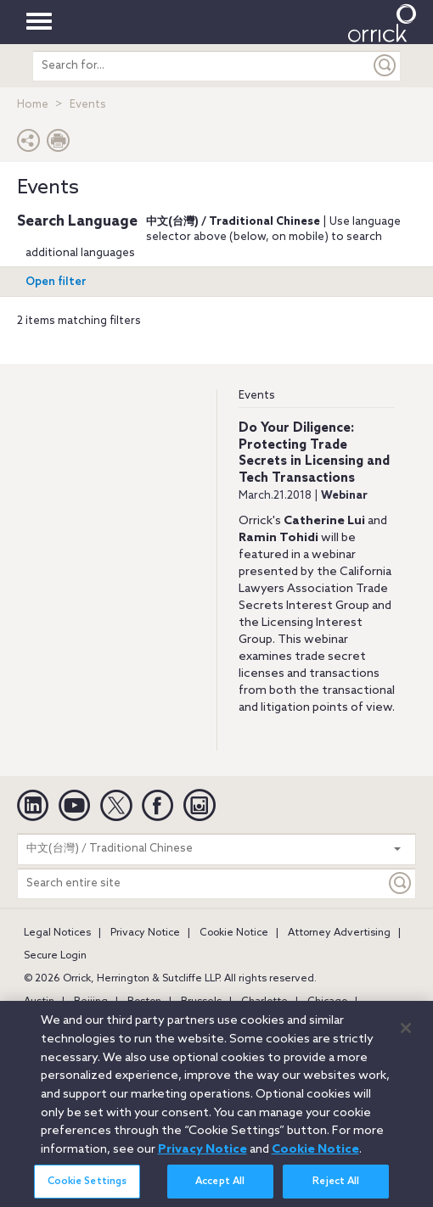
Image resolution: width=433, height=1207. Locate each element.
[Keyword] (400, 883)
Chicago (327, 1002)
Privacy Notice (145, 933)
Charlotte (264, 1002)
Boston (144, 1002)
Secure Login (55, 956)
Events (257, 395)
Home (32, 104)
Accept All (220, 1188)
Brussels (201, 1002)
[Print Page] (58, 145)
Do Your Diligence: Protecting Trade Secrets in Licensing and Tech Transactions (314, 453)
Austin (39, 1002)
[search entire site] (201, 65)
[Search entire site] (201, 883)
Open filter (56, 282)
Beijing (91, 1002)
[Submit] (385, 65)
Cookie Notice (234, 933)
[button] (29, 145)
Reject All (335, 1188)
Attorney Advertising (339, 933)
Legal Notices (57, 933)
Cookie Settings (87, 1188)
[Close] (406, 1034)
